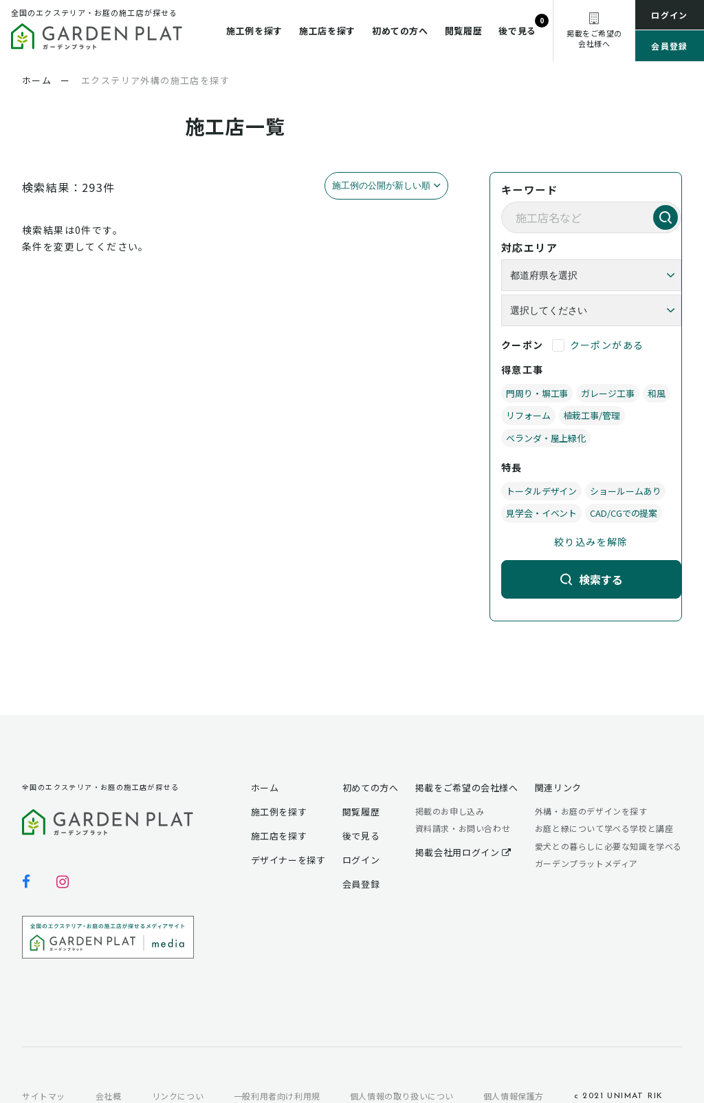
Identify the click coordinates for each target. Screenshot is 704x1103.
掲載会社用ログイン (463, 852)
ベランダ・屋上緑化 (546, 438)
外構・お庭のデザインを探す (591, 811)
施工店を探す (327, 30)
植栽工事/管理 (592, 415)
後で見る (517, 30)
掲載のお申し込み (450, 811)
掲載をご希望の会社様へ (466, 787)
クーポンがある (607, 345)
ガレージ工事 (607, 393)
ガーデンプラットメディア (586, 863)
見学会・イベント (541, 513)
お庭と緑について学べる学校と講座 (604, 828)
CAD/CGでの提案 (623, 513)
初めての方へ (400, 30)
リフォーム (528, 415)
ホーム (265, 787)
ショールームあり (625, 490)
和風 (657, 393)
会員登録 (669, 46)
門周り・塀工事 (537, 393)
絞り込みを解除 (591, 541)
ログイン (669, 15)
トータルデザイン (541, 490)
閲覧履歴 (464, 30)
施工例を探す (254, 30)
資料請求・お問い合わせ (463, 828)
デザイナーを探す (288, 859)
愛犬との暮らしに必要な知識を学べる (608, 846)
